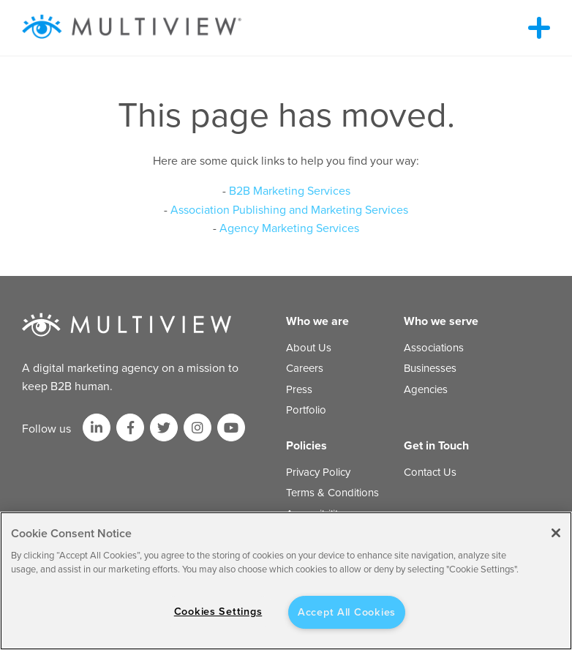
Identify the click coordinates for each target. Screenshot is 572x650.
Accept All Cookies (347, 612)
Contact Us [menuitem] (430, 472)
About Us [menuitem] (308, 347)
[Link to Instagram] (197, 427)
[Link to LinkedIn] (96, 427)
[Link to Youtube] (231, 427)
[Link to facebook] (130, 427)
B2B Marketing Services (289, 191)
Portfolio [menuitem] (306, 409)
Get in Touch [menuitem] (436, 445)
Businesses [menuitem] (430, 368)
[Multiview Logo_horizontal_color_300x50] (131, 28)
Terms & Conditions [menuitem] (332, 492)
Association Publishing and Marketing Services (289, 210)
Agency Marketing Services (289, 228)
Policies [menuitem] (306, 445)
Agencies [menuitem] (426, 389)
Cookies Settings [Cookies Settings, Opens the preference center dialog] (218, 611)
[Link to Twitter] (164, 427)
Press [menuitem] (299, 389)
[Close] (556, 533)
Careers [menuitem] (304, 368)
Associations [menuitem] (434, 347)
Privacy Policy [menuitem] (318, 472)
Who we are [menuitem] (317, 321)
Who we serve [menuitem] (441, 321)
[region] (286, 581)
